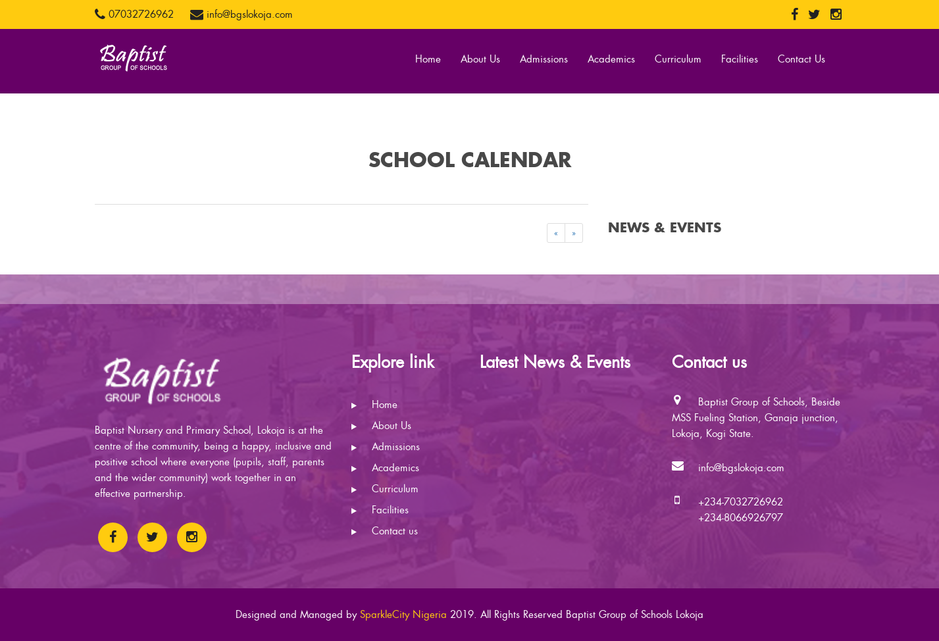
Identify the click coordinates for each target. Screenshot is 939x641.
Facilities (739, 59)
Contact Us (801, 59)
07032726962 (134, 14)
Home (428, 59)
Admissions (544, 59)
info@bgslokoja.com (241, 14)
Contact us (384, 531)
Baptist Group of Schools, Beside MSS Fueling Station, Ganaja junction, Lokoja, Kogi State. (756, 418)
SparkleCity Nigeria (403, 614)
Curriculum (678, 59)
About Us (480, 59)
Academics (611, 59)
